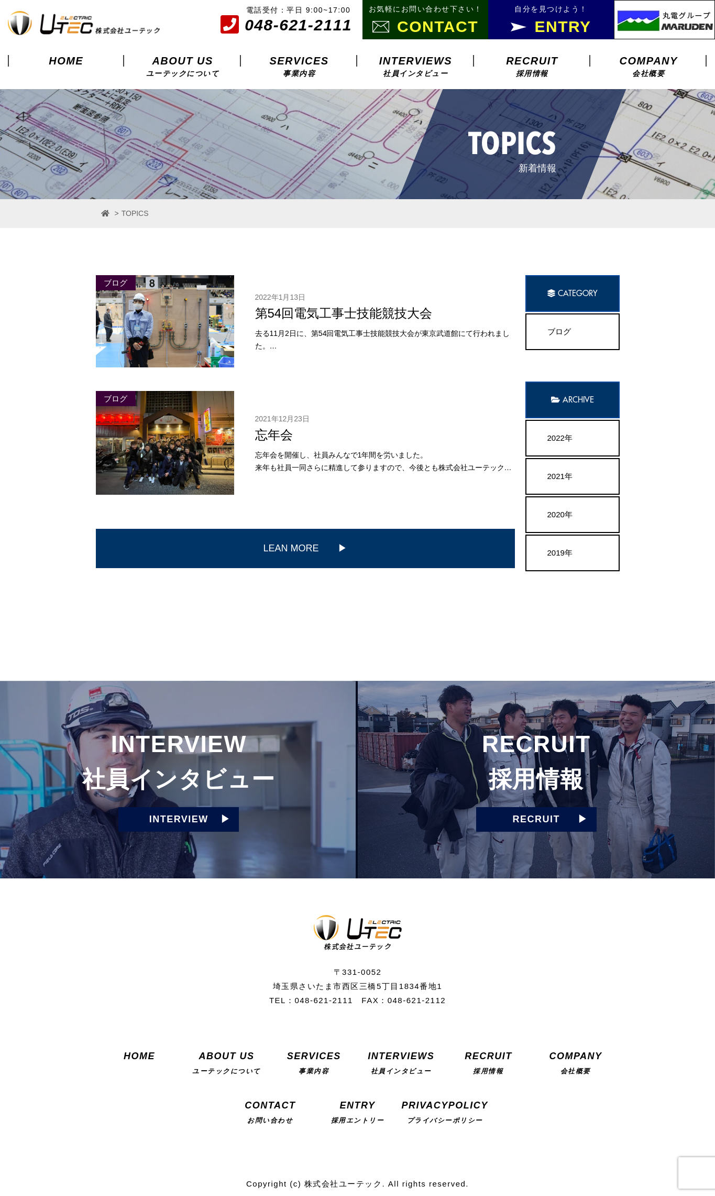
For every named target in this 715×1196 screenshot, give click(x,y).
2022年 (560, 437)
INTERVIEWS (415, 66)
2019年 (560, 552)
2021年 (560, 476)
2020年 (560, 514)
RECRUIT (532, 66)
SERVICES (298, 66)
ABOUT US (182, 66)
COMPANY (649, 66)
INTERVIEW (178, 819)
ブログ (559, 331)
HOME (66, 61)
